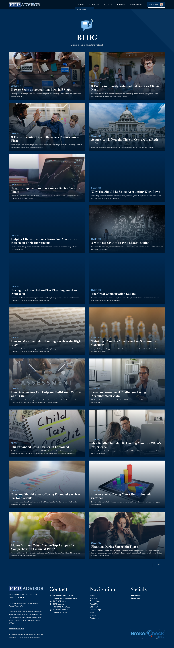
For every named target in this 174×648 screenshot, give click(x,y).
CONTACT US (156, 4)
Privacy (93, 615)
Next (159, 565)
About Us (79, 5)
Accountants (94, 5)
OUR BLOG (120, 5)
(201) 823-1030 (57, 601)
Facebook (135, 595)
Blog (92, 613)
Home (92, 595)
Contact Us (94, 618)
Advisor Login (135, 5)
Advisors (108, 5)
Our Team (94, 607)
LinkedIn (136, 598)
